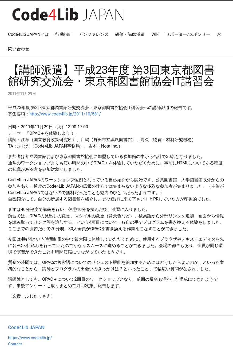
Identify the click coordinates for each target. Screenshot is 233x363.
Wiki (155, 34)
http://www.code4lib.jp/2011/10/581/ (65, 114)
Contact (15, 344)
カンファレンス (94, 34)
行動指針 (63, 34)
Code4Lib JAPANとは (28, 34)
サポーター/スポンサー (188, 34)
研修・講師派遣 (130, 34)
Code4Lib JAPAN (26, 327)
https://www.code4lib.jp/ (30, 337)
